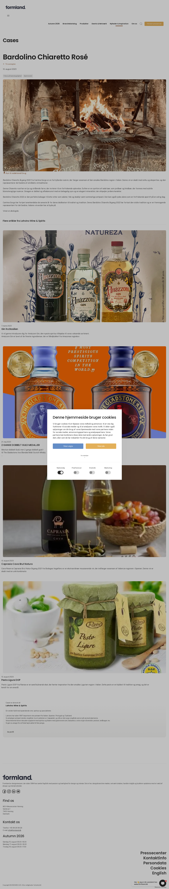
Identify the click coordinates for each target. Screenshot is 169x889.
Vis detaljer (84, 456)
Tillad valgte (68, 446)
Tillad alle (101, 446)
